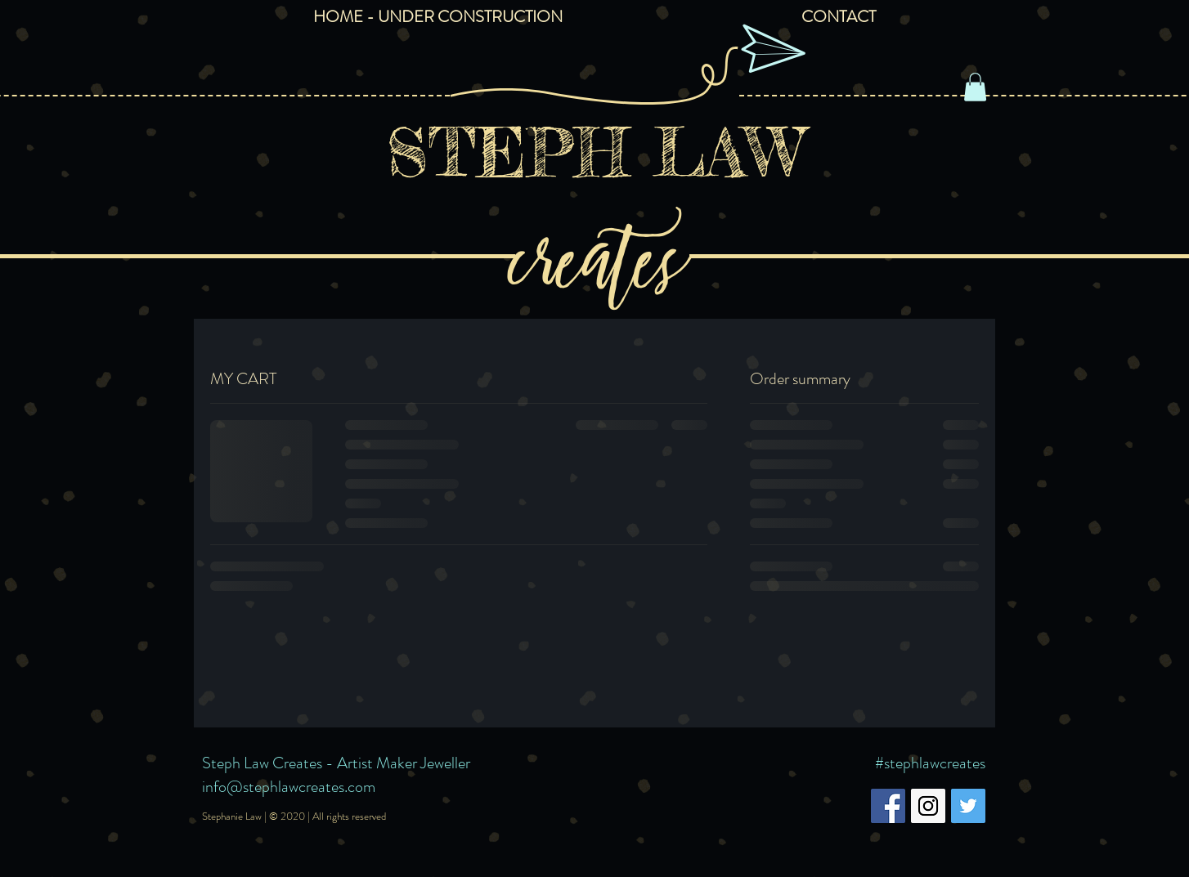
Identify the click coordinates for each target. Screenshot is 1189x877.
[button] (975, 87)
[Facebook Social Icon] (888, 806)
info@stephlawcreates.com (288, 787)
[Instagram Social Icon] (928, 806)
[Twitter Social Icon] (968, 806)
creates (594, 250)
